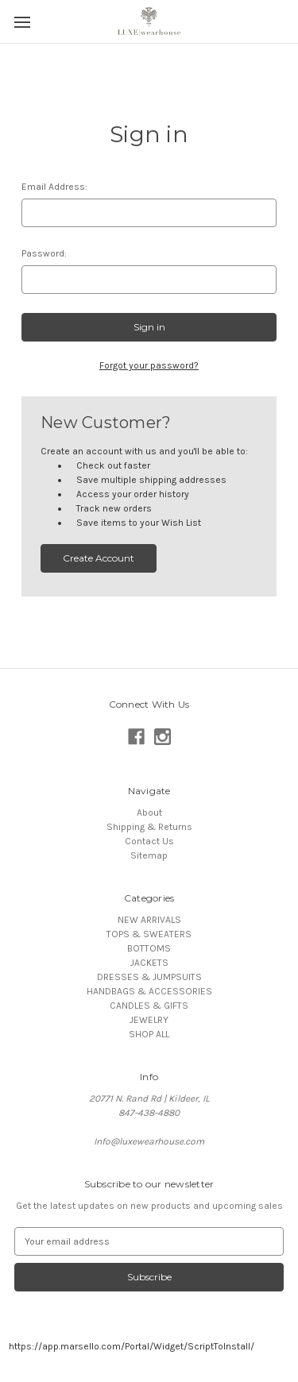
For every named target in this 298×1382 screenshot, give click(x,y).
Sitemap (149, 855)
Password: (44, 253)
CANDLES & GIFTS (149, 1005)
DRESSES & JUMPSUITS (149, 976)
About (149, 812)
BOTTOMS (149, 948)
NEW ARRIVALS (149, 919)
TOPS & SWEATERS (149, 934)
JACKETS (149, 962)
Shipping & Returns (149, 826)
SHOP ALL (149, 1034)
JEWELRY (149, 1019)
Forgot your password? (149, 365)
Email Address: (54, 186)
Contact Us (149, 841)
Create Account (98, 558)
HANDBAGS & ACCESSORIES (149, 991)
